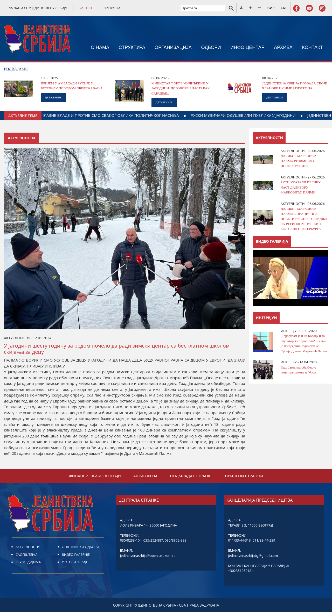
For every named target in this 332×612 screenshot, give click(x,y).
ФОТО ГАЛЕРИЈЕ (75, 562)
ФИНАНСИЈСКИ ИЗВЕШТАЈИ (95, 475)
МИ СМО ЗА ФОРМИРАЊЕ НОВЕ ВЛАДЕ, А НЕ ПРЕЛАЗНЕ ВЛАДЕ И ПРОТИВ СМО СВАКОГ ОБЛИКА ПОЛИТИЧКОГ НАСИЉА (116, 115)
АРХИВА (283, 47)
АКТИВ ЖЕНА (145, 475)
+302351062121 (240, 570)
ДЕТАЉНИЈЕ (53, 97)
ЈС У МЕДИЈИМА (28, 562)
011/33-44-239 (264, 540)
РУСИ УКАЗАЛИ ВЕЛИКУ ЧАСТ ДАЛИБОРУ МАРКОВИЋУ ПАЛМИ (301, 187)
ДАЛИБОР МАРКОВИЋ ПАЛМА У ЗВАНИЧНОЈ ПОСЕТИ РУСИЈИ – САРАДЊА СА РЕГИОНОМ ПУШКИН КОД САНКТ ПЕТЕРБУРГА (304, 219)
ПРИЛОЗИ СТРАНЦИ (244, 475)
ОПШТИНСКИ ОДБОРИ (80, 546)
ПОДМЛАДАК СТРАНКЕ (191, 475)
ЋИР (270, 7)
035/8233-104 (131, 540)
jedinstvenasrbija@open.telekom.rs (147, 555)
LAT (284, 7)
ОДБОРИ (211, 47)
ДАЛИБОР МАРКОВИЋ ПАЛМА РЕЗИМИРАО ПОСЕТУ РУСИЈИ (298, 161)
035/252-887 (153, 540)
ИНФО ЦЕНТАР (247, 47)
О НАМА (100, 47)
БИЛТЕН (85, 8)
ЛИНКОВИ (111, 8)
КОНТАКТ (312, 47)
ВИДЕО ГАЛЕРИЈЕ (76, 554)
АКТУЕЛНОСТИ (28, 546)
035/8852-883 (175, 540)
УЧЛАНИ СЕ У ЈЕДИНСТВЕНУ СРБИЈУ (38, 8)
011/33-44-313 (239, 540)
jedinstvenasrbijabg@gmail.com (253, 555)
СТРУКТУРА (132, 47)
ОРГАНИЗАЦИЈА (173, 47)
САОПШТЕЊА (26, 554)
